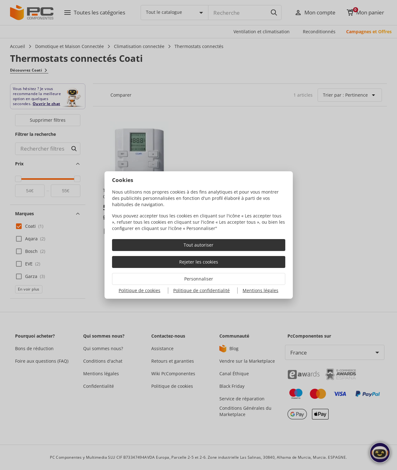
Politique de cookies (139, 290)
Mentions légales (260, 290)
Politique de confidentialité (201, 290)
